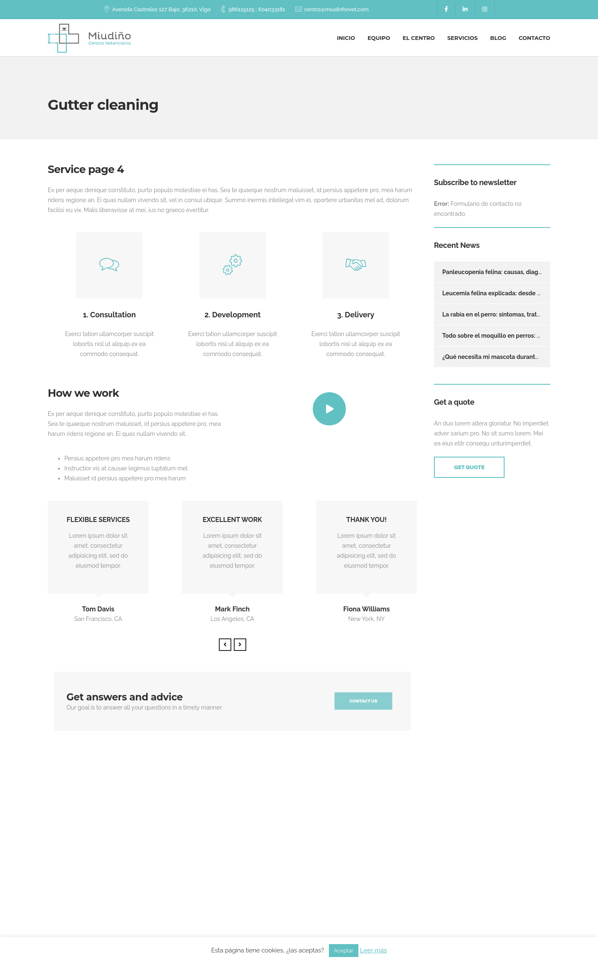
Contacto (534, 38)
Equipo (379, 38)
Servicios (462, 38)
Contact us (363, 701)
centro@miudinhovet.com (336, 9)
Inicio (346, 38)
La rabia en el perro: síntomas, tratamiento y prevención (519, 314)
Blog (498, 38)
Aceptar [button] (343, 950)
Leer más (373, 950)
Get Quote (469, 467)
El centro (419, 38)
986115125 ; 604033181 (256, 9)
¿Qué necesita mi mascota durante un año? (501, 357)
